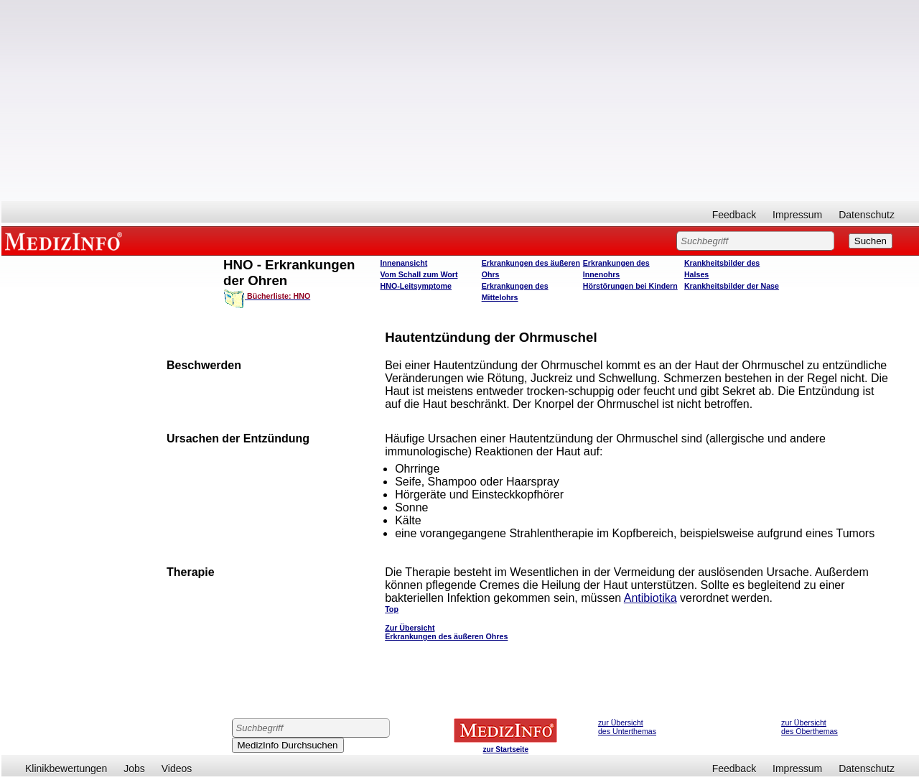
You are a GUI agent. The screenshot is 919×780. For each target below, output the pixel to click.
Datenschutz (867, 214)
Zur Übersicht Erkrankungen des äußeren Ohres (446, 632)
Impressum (797, 214)
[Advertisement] (460, 100)
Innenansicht (404, 263)
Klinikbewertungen (66, 768)
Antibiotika (650, 598)
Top (391, 609)
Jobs (134, 768)
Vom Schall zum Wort (419, 274)
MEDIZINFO (66, 240)
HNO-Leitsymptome (416, 286)
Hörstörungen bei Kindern (630, 286)
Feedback (734, 214)
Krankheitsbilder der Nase (731, 286)
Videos (177, 768)
